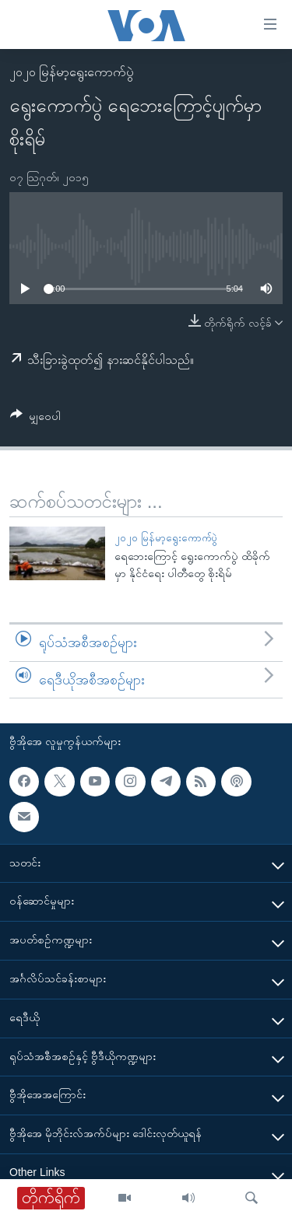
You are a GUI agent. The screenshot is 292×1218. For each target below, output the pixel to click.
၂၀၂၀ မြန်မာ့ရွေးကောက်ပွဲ (71, 72)
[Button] (35, 419)
